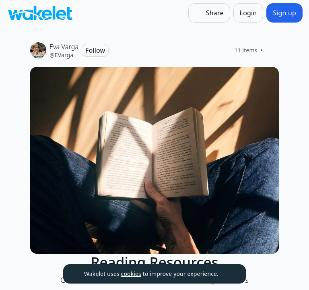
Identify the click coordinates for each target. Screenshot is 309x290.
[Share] (209, 13)
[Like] (272, 50)
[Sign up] (284, 13)
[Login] (248, 13)
